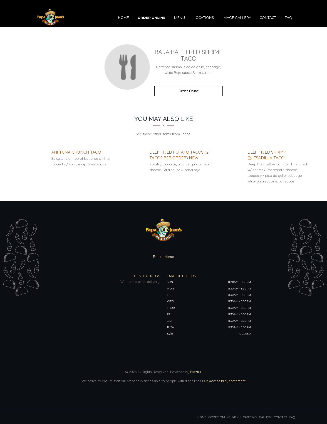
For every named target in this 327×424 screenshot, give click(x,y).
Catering (250, 417)
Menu (179, 17)
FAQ (288, 17)
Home (123, 17)
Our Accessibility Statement (223, 381)
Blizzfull (195, 372)
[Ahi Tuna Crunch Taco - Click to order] (76, 152)
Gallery (265, 417)
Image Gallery (237, 17)
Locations (204, 17)
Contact (268, 17)
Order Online (151, 17)
